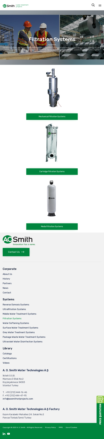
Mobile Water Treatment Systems (19, 314)
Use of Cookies (71, 427)
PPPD (61, 427)
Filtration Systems (12, 318)
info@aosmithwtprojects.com (18, 398)
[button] (52, 116)
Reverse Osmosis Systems (16, 304)
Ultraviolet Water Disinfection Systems (22, 341)
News (5, 288)
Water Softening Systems (16, 323)
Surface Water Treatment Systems (20, 327)
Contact (7, 292)
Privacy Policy (50, 427)
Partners (7, 283)
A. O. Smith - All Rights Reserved (29, 427)
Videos (6, 363)
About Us (7, 274)
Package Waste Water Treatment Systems (24, 337)
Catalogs (7, 353)
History (6, 278)
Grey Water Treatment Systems (19, 332)
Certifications (10, 358)
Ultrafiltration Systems (14, 309)
